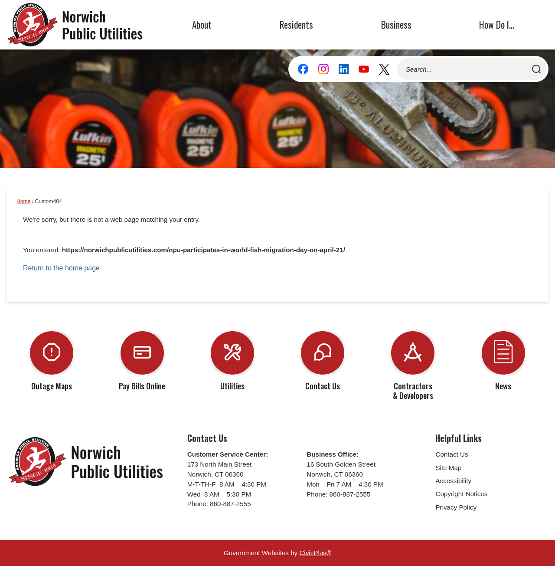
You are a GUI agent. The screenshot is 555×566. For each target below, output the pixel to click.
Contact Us (451, 454)
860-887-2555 (230, 503)
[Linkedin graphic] (344, 69)
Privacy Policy (456, 507)
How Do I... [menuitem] (496, 24)
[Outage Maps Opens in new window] (52, 359)
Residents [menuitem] (296, 24)
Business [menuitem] (396, 24)
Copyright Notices (461, 493)
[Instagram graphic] (323, 69)
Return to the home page (61, 268)
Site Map (448, 467)
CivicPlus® (315, 552)
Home (23, 201)
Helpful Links (458, 437)
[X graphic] (384, 69)
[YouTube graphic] (364, 69)
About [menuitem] (202, 24)
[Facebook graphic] (303, 69)
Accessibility (453, 480)
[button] (536, 69)
